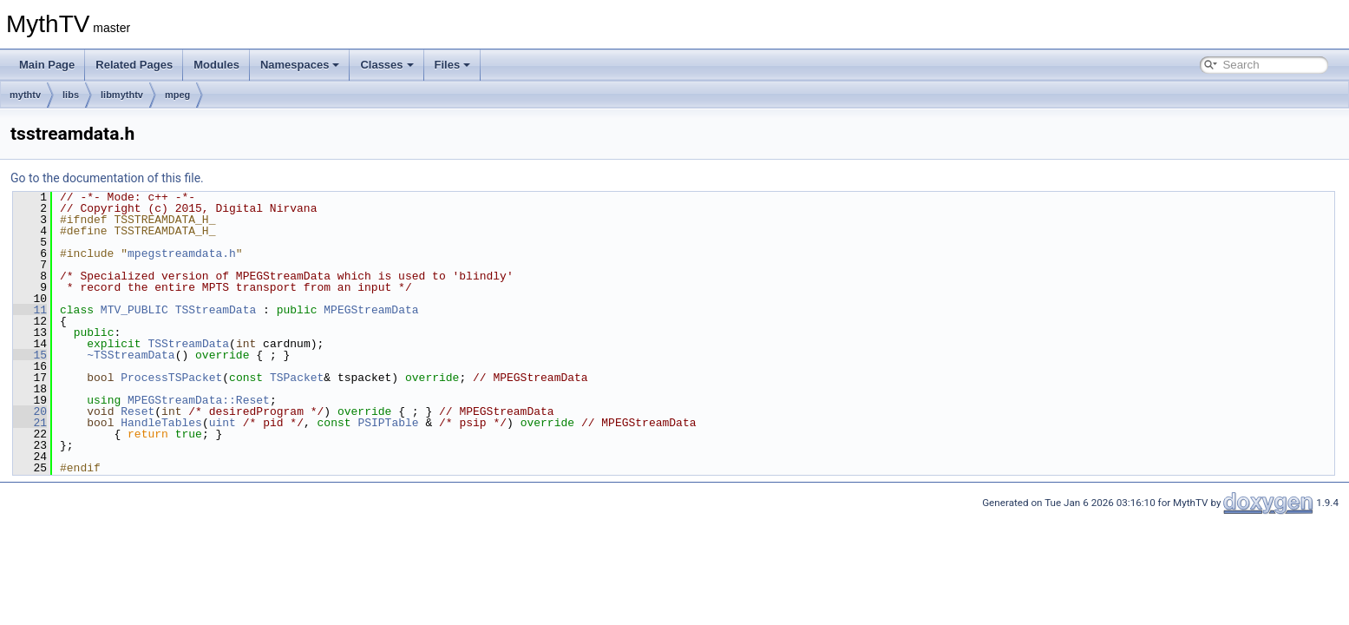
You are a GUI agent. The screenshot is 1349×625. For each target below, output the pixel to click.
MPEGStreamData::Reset (199, 400)
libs (70, 94)
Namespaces (300, 64)
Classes (386, 64)
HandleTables (161, 423)
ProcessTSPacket (171, 377)
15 (30, 355)
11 (30, 310)
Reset (137, 411)
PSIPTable (387, 423)
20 (30, 411)
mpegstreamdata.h (182, 253)
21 (30, 423)
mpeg (177, 94)
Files (453, 64)
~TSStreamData (130, 355)
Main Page (47, 64)
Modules (216, 64)
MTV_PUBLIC (134, 310)
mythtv (25, 94)
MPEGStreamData (371, 310)
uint (222, 423)
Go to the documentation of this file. (107, 178)
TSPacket (297, 377)
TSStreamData (216, 310)
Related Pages (134, 64)
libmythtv (122, 94)
